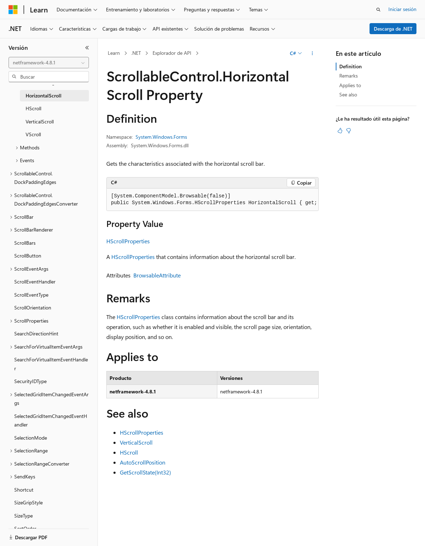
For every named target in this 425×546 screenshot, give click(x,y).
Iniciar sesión (402, 9)
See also (348, 94)
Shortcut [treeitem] (23, 489)
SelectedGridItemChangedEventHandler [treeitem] (50, 420)
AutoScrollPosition (142, 462)
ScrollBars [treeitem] (25, 242)
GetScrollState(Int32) (145, 472)
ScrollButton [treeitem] (27, 255)
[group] (212, 200)
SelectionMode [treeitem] (30, 437)
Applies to (350, 85)
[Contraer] (87, 47)
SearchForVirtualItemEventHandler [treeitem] (51, 364)
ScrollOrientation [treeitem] (32, 307)
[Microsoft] (13, 9)
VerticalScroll (136, 442)
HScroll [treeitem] (33, 108)
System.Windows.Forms (161, 136)
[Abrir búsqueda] (378, 9)
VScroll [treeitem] (33, 134)
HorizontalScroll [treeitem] (44, 95)
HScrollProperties (128, 241)
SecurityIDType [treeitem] (30, 381)
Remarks (348, 75)
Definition (350, 66)
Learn (114, 52)
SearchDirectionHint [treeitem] (36, 333)
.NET (136, 52)
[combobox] (49, 62)
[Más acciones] (312, 53)
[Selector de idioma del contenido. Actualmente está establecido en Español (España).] (34, 534)
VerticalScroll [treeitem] (40, 121)
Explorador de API (172, 52)
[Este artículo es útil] (340, 130)
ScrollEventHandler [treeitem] (34, 281)
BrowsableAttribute (157, 275)
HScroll (129, 452)
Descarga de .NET (393, 28)
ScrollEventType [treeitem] (31, 294)
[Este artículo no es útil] (348, 130)
